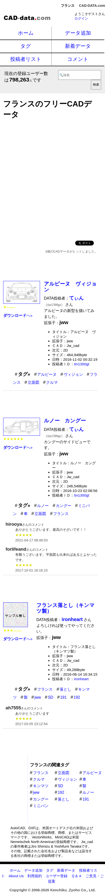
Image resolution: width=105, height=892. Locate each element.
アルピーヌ (47, 374)
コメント (78, 59)
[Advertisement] (52, 178)
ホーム (26, 33)
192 (76, 697)
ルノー (43, 506)
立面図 (33, 382)
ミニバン (40, 806)
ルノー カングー (65, 420)
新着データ (78, 46)
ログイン (81, 18)
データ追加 (78, 33)
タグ (25, 46)
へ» (17, 315)
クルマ (52, 382)
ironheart (81, 679)
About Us (16, 876)
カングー (63, 506)
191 (63, 697)
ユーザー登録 (56, 876)
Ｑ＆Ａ (76, 876)
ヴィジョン (73, 374)
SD (50, 697)
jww (37, 697)
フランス (61, 514)
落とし (65, 689)
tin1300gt (81, 364)
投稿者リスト (25, 59)
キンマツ (40, 786)
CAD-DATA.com (92, 6)
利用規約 (34, 876)
